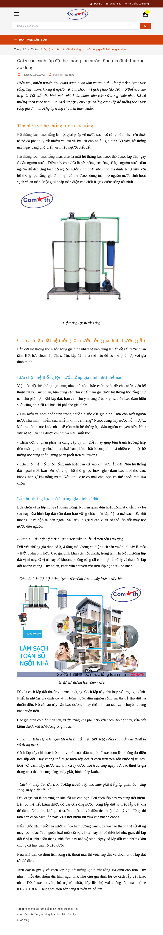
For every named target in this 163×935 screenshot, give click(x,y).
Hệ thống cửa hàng (138, 3)
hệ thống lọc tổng (52, 386)
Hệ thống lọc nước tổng (36, 134)
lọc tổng (45, 914)
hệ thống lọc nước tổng (48, 349)
